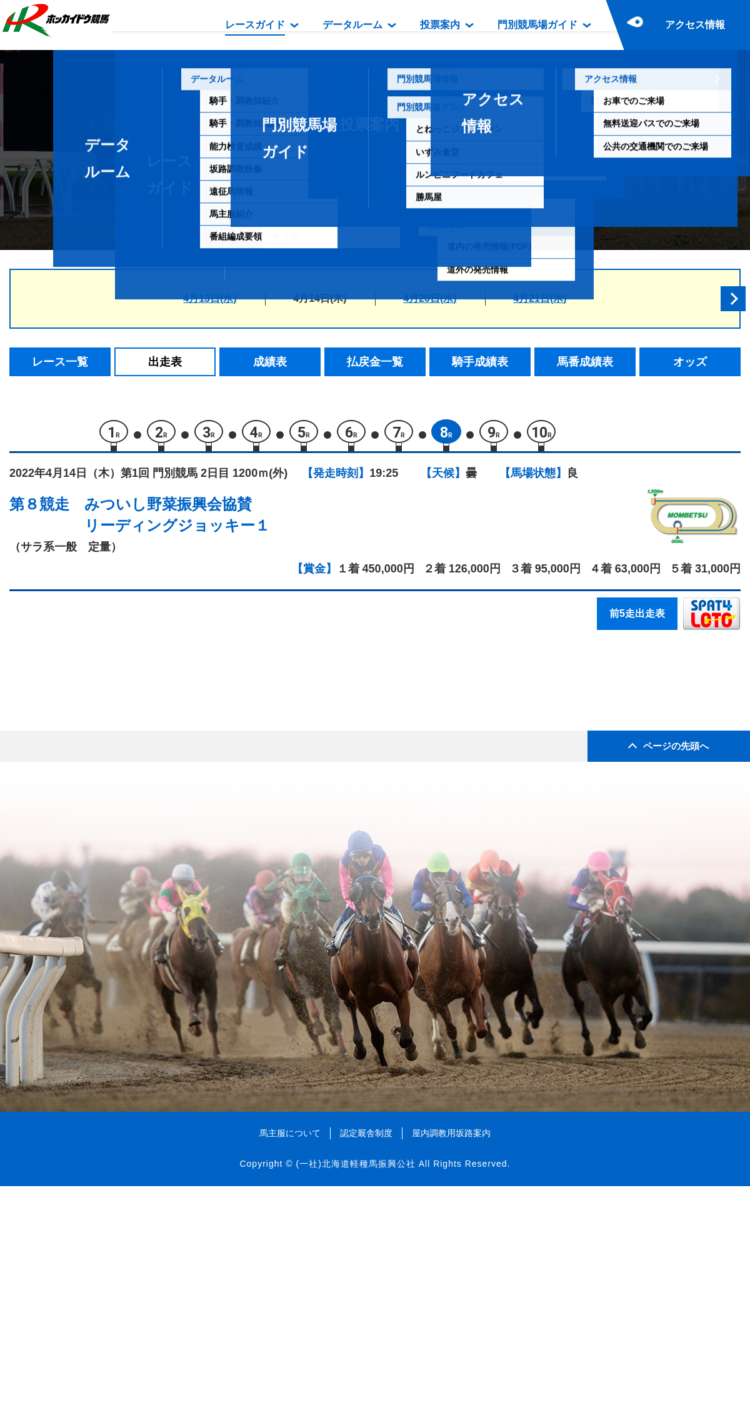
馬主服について (290, 1370)
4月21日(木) (539, 298)
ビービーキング (131, 843)
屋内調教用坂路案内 (451, 1370)
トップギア (120, 870)
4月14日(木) (319, 298)
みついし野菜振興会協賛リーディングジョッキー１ (177, 520)
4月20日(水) (429, 298)
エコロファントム (136, 763)
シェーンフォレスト (141, 790)
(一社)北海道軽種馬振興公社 (355, 1401)
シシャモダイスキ (136, 710)
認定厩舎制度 (366, 1370)
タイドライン (126, 816)
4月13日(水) (209, 298)
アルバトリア (126, 736)
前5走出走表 (637, 619)
